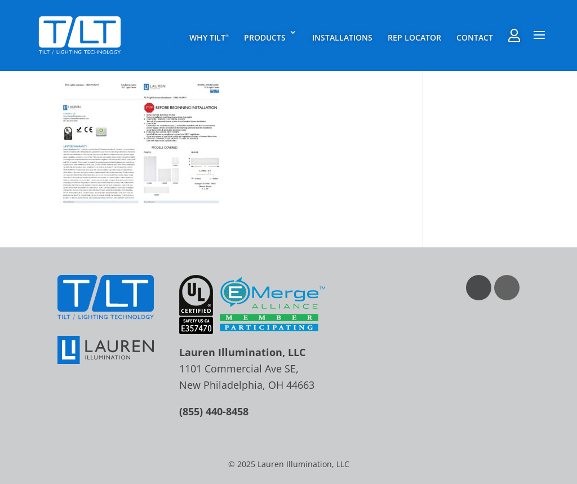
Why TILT (209, 37)
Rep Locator (414, 37)
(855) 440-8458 (213, 411)
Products (265, 37)
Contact (474, 37)
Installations (342, 37)
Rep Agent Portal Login (514, 35)
